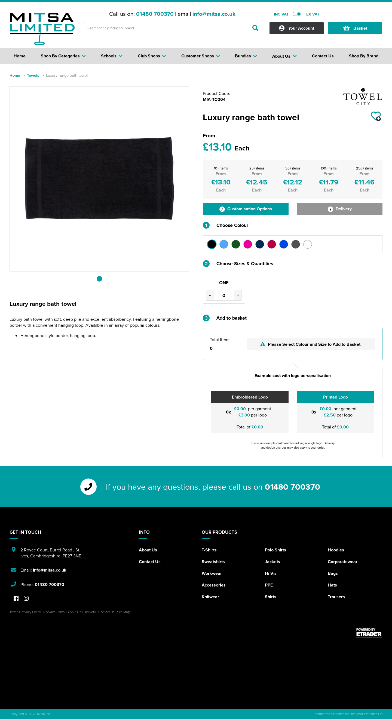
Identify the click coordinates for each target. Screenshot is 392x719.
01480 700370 (155, 14)
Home (15, 75)
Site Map (123, 611)
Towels (33, 75)
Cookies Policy (54, 611)
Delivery (340, 209)
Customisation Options (245, 209)
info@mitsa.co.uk (213, 14)
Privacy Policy (31, 611)
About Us (148, 550)
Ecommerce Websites (328, 713)
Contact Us (150, 561)
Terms (14, 611)
